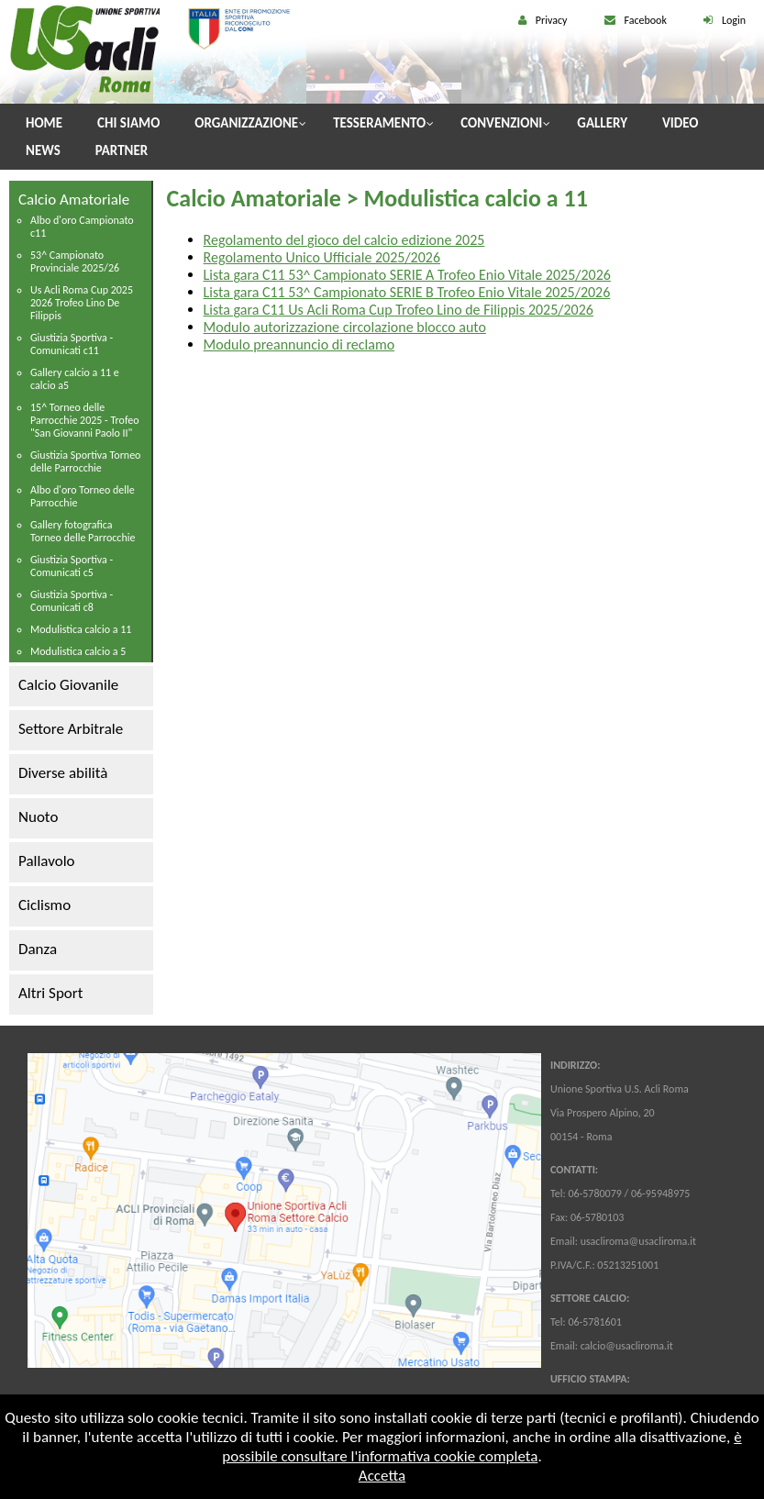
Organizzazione (246, 123)
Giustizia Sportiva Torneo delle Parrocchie (85, 461)
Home (44, 123)
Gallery (602, 123)
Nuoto (38, 817)
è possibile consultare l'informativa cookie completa (481, 1446)
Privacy (552, 20)
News (43, 150)
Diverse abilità (62, 773)
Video (680, 123)
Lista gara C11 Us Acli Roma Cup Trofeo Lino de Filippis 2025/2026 (398, 309)
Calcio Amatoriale (73, 199)
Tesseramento (379, 123)
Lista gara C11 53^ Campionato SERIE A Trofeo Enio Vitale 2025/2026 (407, 274)
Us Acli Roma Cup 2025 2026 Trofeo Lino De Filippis (81, 302)
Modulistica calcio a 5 (78, 651)
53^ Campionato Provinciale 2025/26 (74, 261)
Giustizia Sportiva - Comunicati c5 (71, 566)
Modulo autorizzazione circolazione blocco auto (345, 327)
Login (734, 20)
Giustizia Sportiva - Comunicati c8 (71, 601)
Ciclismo (44, 905)
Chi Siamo (128, 123)
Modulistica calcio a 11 (80, 629)
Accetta (382, 1475)
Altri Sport (50, 993)
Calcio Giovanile (68, 684)
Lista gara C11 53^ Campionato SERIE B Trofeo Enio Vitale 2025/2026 (407, 292)
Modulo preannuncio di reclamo (299, 344)
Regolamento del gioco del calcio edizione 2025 (344, 240)
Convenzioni (501, 123)
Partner (121, 150)
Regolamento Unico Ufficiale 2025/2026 (322, 257)
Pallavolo (46, 861)
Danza (37, 949)
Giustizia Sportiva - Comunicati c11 (71, 344)
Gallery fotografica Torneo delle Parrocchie (82, 531)
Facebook (646, 20)
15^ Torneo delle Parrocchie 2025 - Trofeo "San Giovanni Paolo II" (84, 420)
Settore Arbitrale (70, 728)
